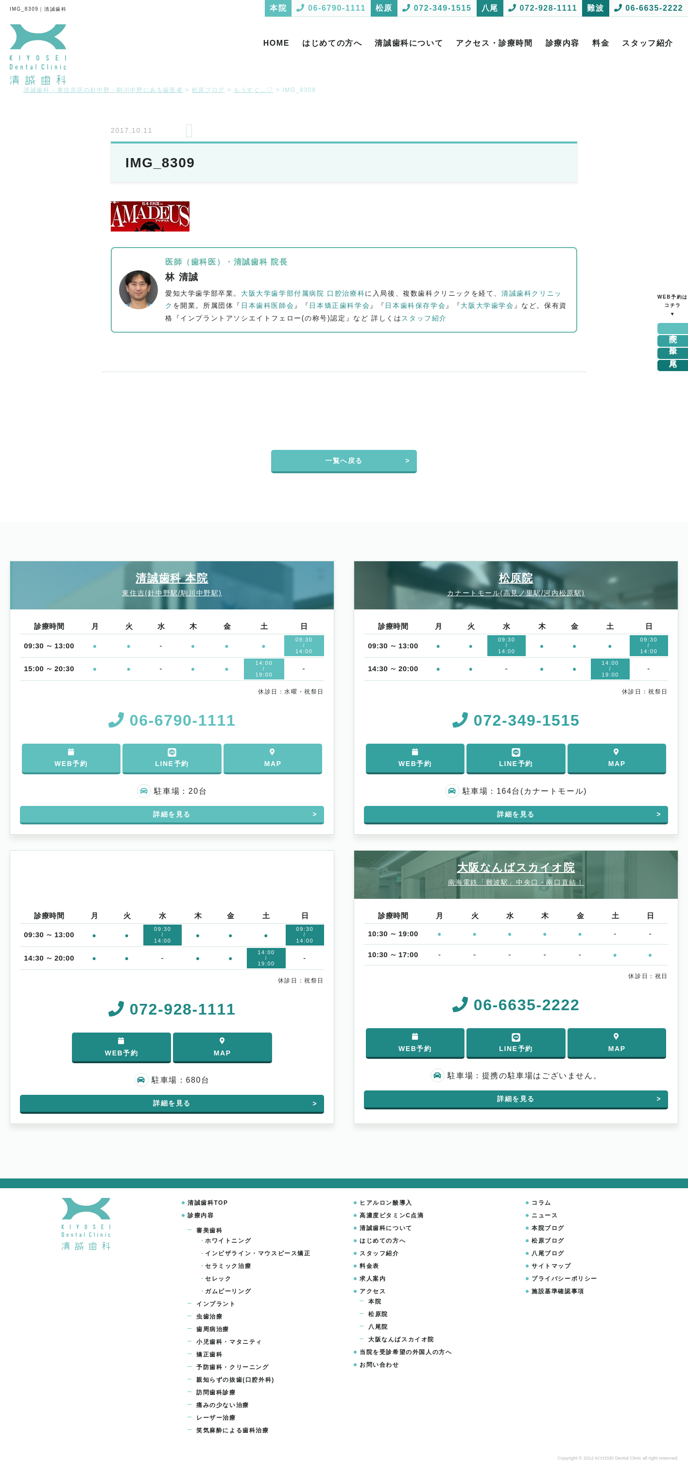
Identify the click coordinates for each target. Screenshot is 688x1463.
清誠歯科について (409, 43)
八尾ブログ (548, 1253)
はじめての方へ (332, 43)
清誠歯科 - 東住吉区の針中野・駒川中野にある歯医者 (103, 90)
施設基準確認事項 (558, 1291)
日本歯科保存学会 (415, 305)
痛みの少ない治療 (222, 1405)
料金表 (369, 1266)
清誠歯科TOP (208, 1202)
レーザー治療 (216, 1417)
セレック (218, 1278)
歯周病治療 (212, 1329)
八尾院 (378, 1326)
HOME (276, 43)
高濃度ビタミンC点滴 (392, 1215)
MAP (273, 758)
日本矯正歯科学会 (339, 305)
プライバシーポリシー (565, 1278)
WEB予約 (71, 758)
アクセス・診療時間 (494, 43)
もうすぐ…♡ (254, 90)
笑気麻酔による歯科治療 (232, 1430)
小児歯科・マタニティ (229, 1341)
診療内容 (563, 43)
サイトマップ (551, 1266)
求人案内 (373, 1278)
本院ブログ (548, 1228)
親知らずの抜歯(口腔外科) (235, 1379)
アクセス (373, 1291)
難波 (673, 365)
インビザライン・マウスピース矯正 (258, 1253)
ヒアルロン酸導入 (386, 1202)
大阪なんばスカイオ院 (401, 1339)
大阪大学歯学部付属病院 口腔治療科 (303, 293)
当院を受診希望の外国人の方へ (406, 1352)
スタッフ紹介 (647, 43)
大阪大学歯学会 (487, 305)
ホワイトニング (228, 1240)
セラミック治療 (228, 1266)
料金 (600, 43)
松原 (673, 340)
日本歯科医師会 (267, 305)
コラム (541, 1202)
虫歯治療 (209, 1316)
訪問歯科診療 (216, 1392)
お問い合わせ (379, 1364)
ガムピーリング (228, 1291)
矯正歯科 (209, 1354)
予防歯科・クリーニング (232, 1367)
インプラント (216, 1304)
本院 (673, 328)
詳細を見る (172, 814)
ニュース (545, 1215)
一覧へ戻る (344, 460)
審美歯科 (209, 1230)
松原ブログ (548, 1240)
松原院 (378, 1314)
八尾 (673, 353)
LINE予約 (172, 757)
